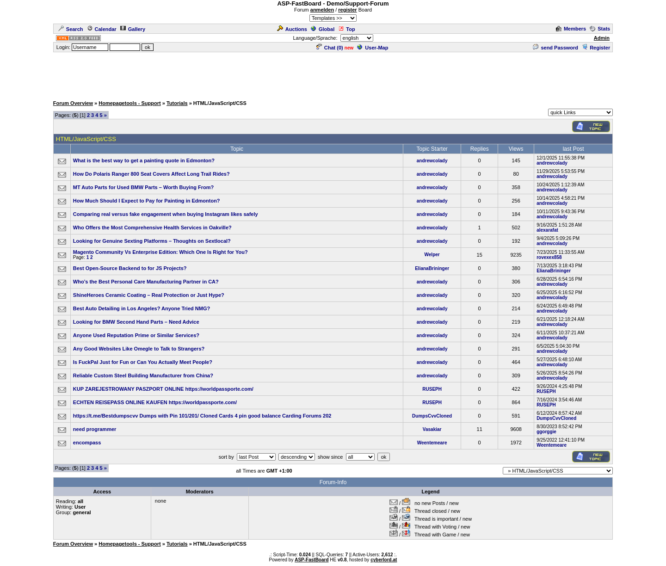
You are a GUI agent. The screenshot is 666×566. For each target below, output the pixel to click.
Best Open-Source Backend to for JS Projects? (130, 268)
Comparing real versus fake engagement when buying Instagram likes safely (165, 214)
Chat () (329, 47)
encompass (87, 442)
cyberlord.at (383, 559)
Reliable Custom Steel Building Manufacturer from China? (143, 375)
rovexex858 (549, 257)
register (347, 9)
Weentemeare (432, 442)
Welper (432, 254)
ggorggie (546, 431)
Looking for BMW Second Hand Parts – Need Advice (136, 322)
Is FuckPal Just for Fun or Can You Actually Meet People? (142, 362)
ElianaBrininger (432, 268)
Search (70, 29)
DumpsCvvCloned (432, 415)
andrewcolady (432, 160)
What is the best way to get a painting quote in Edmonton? (144, 160)
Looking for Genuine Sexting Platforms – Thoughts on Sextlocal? (152, 241)
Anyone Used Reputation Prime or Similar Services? (136, 335)
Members (571, 28)
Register (596, 47)
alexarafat (547, 230)
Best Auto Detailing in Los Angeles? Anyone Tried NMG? (141, 308)
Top (346, 29)
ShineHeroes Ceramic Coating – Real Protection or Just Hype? (148, 295)
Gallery (132, 29)
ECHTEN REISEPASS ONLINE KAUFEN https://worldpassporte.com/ (155, 402)
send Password (555, 47)
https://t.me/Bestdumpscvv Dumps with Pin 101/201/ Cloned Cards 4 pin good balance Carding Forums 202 (202, 415)
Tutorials (177, 103)
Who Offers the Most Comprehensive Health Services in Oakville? (152, 227)
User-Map (372, 47)
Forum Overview (73, 103)
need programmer (95, 429)
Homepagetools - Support (129, 103)
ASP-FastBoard (311, 559)
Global (322, 29)
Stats (600, 28)
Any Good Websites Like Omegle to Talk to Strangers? (138, 348)
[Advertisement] (333, 74)
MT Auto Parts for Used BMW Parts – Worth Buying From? (143, 187)
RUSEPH (432, 389)
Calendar (102, 29)
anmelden (322, 9)
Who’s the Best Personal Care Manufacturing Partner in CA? (146, 281)
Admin (602, 38)
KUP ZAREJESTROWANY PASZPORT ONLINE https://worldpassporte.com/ (163, 389)
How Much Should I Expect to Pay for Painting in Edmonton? (146, 200)
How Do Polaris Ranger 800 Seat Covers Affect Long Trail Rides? (151, 174)
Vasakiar (432, 429)
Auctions (292, 29)
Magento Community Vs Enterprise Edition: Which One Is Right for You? (160, 252)
